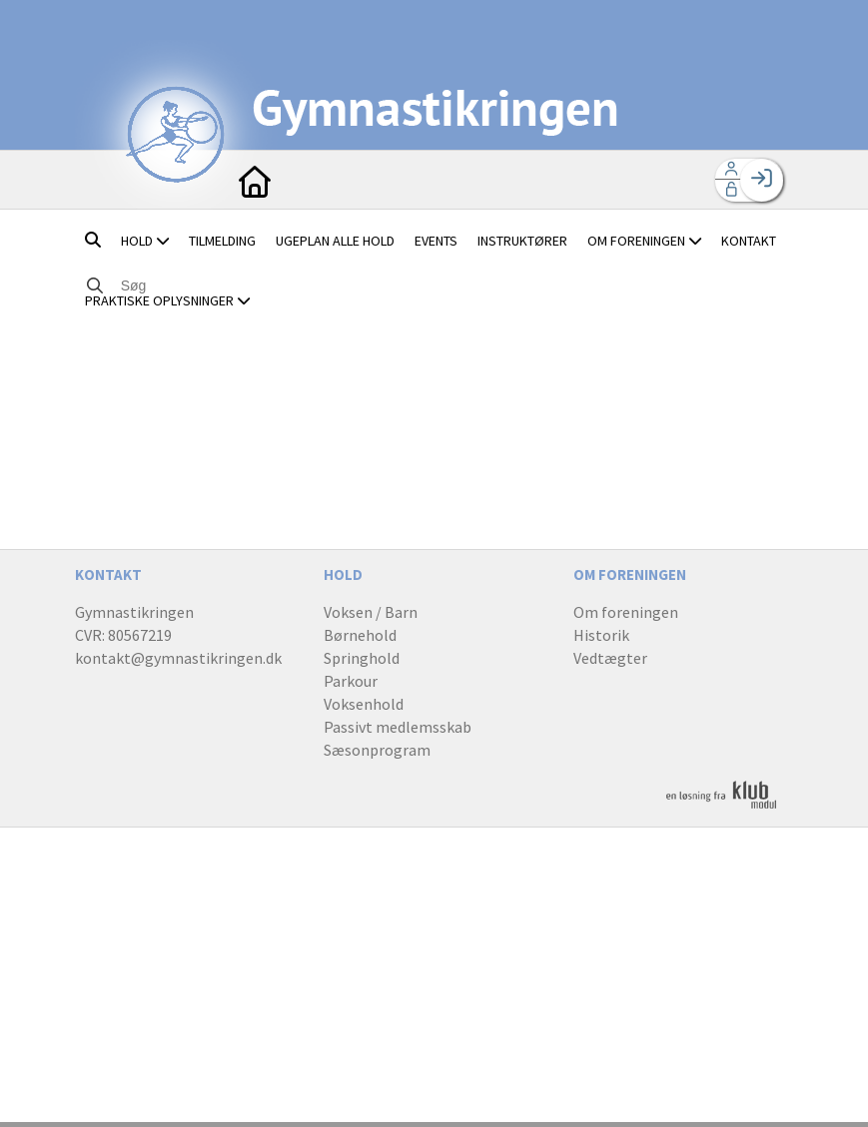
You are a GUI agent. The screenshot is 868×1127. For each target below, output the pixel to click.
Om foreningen (625, 612)
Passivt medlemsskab (397, 727)
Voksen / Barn (371, 612)
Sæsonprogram (377, 750)
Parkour (351, 681)
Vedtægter (610, 658)
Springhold (362, 658)
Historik (601, 635)
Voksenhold (364, 704)
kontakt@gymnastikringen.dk (178, 658)
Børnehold (360, 635)
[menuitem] (255, 180)
